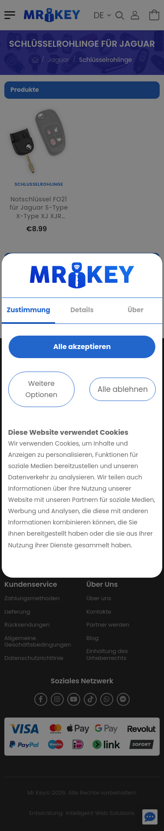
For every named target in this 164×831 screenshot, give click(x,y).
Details (82, 309)
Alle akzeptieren (82, 347)
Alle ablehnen (123, 389)
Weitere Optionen (41, 389)
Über (135, 309)
